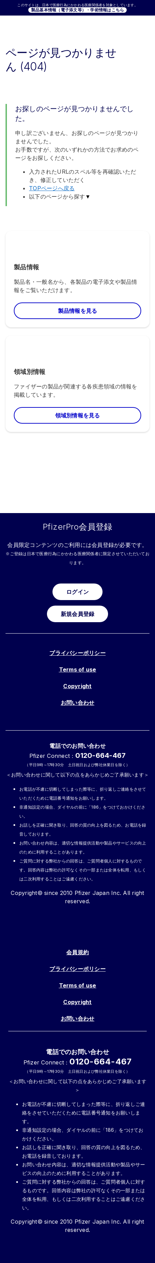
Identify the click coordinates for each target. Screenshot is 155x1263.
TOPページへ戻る (52, 188)
